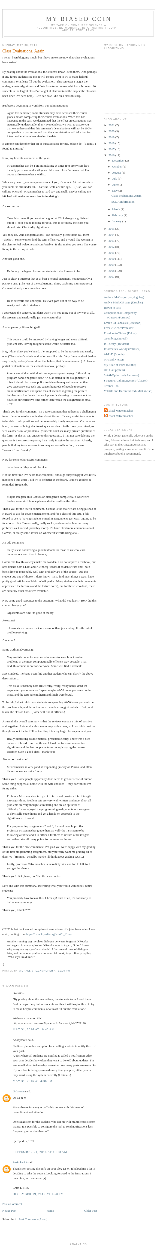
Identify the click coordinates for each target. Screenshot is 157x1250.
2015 (112, 228)
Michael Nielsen (114, 359)
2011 (112, 252)
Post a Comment (12, 1204)
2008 (112, 270)
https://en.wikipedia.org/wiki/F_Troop (49, 934)
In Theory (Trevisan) (116, 343)
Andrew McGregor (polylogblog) (124, 297)
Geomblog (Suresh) (115, 338)
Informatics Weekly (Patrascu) (122, 349)
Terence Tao (111, 386)
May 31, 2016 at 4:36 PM (32, 1081)
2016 (112, 155)
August (117, 172)
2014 (112, 234)
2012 (112, 246)
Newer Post (9, 1210)
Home (50, 1210)
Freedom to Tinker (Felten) (120, 333)
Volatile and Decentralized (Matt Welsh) (128, 391)
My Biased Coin (79, 18)
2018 (112, 143)
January (117, 221)
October (117, 166)
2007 (112, 276)
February (118, 215)
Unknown (18, 1091)
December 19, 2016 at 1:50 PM (38, 1194)
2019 (112, 137)
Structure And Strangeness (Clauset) (126, 380)
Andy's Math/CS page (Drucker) (123, 302)
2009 (112, 264)
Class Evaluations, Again (126, 195)
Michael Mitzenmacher (119, 410)
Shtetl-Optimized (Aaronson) (121, 375)
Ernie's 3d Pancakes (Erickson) (122, 322)
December (118, 160)
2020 (112, 131)
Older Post (90, 1210)
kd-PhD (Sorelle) (114, 354)
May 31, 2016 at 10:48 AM (34, 1029)
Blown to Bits (112, 307)
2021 (112, 125)
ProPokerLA (20, 1162)
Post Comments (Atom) (33, 1219)
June (115, 184)
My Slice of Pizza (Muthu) (120, 365)
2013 (112, 240)
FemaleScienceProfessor (118, 328)
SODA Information (122, 201)
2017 (112, 149)
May (115, 190)
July (115, 178)
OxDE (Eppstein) (114, 370)
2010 (112, 258)
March (116, 209)
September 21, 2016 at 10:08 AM (40, 1152)
